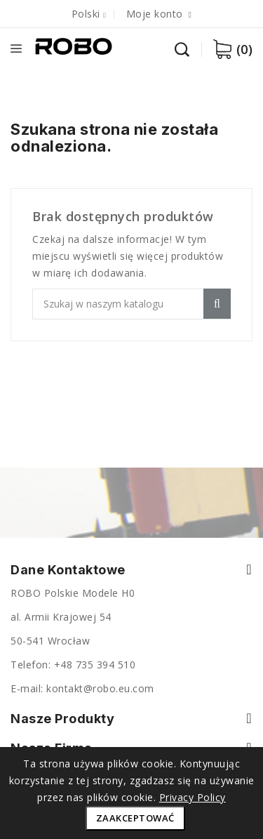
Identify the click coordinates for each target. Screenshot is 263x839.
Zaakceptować (135, 818)
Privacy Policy (192, 797)
